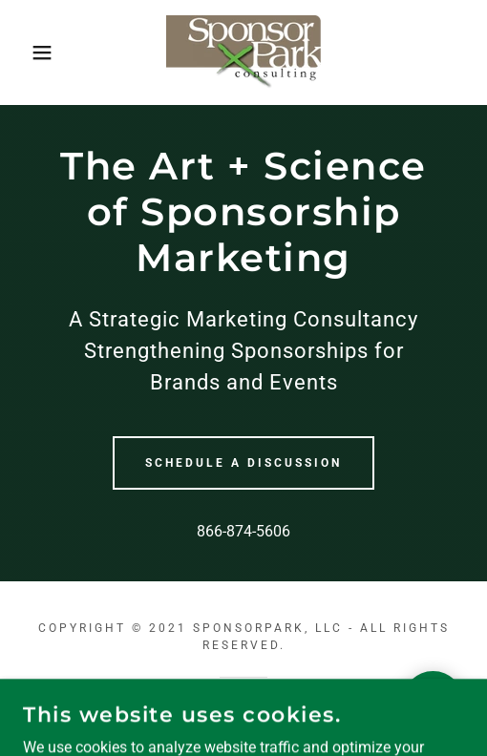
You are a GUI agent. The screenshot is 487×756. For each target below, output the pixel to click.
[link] (243, 52)
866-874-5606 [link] (243, 531)
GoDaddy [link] (224, 709)
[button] (35, 52)
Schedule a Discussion (243, 463)
